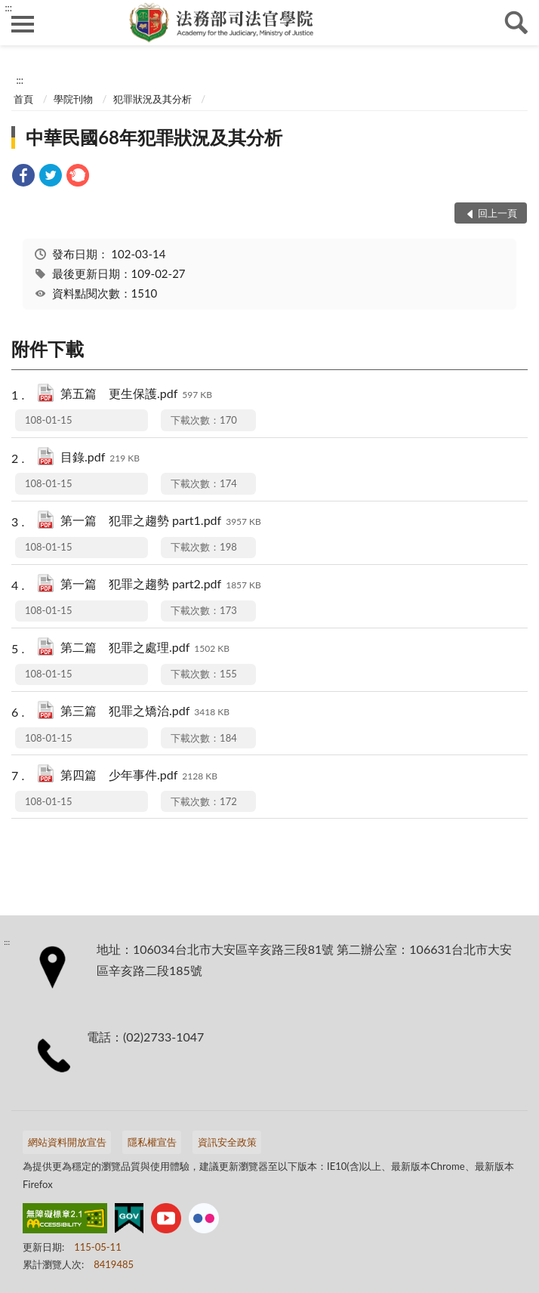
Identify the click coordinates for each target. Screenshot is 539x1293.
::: (8, 8)
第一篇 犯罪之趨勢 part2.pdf (160, 585)
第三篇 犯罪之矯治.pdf (144, 712)
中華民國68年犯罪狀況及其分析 (154, 137)
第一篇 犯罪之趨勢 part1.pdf (160, 521)
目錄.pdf (100, 458)
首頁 (23, 99)
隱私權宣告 (152, 1142)
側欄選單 (22, 24)
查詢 (516, 22)
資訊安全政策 (227, 1142)
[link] (23, 177)
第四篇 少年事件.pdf (138, 776)
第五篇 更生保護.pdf (136, 394)
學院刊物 (73, 99)
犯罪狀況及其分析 (152, 99)
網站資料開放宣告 (67, 1142)
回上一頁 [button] (497, 213)
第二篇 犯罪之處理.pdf (144, 648)
